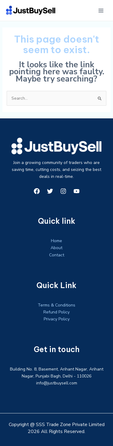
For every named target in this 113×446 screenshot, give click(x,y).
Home (56, 241)
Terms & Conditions (56, 305)
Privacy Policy (57, 319)
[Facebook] (37, 191)
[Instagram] (63, 191)
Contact (56, 255)
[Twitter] (50, 191)
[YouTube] (77, 191)
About (56, 248)
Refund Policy (56, 312)
